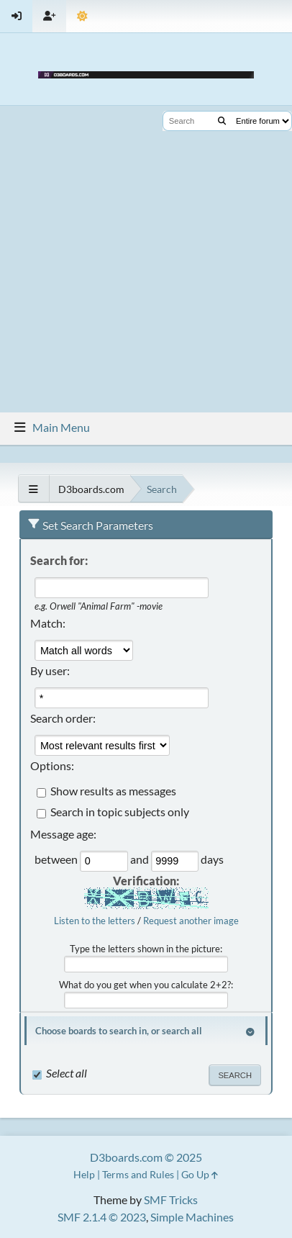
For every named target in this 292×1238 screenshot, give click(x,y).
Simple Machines (192, 1217)
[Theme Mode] (82, 16)
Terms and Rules (138, 1174)
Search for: (59, 560)
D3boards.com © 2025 (146, 1157)
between (57, 860)
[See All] (33, 489)
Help (84, 1174)
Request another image (191, 920)
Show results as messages (113, 791)
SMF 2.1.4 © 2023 (102, 1217)
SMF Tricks (171, 1199)
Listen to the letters (94, 920)
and (140, 860)
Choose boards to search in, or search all (118, 1030)
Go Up (199, 1174)
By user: (50, 670)
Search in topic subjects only (119, 812)
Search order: (63, 718)
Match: (47, 623)
